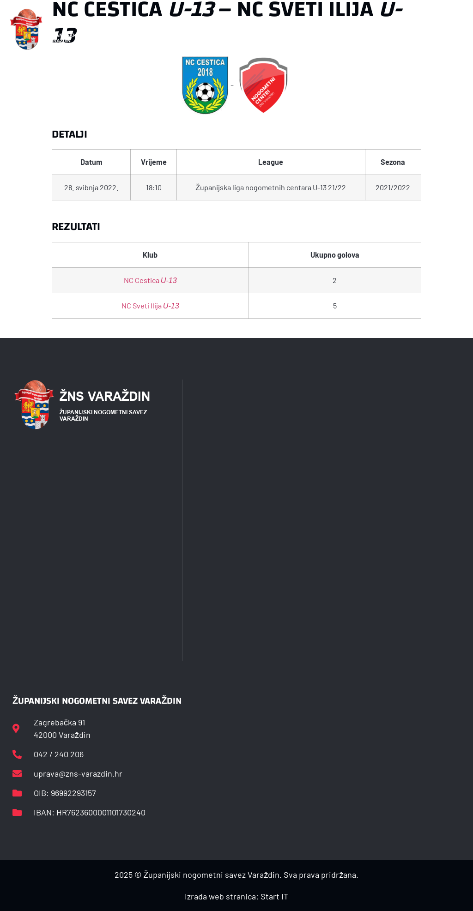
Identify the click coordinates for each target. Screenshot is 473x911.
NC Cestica (150, 280)
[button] (161, 29)
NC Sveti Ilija (150, 305)
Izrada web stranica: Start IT (236, 896)
